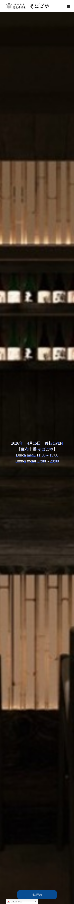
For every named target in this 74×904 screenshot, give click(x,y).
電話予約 (37, 894)
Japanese (14, 901)
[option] (37, 452)
